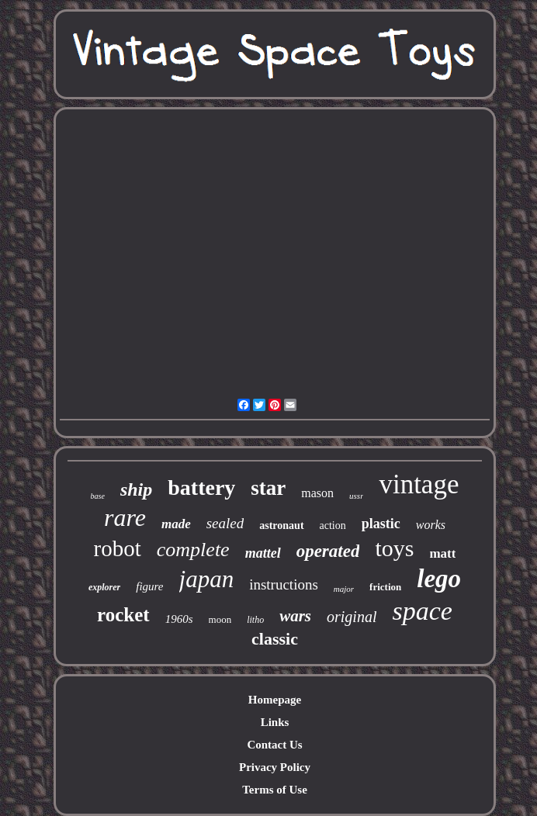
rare (125, 517)
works (430, 524)
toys (394, 548)
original (351, 616)
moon (220, 619)
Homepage (274, 699)
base (98, 496)
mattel (263, 553)
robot (117, 548)
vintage (419, 484)
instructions (283, 584)
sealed (225, 523)
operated (328, 551)
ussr (356, 495)
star (268, 488)
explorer (104, 587)
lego (439, 579)
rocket (123, 614)
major (344, 588)
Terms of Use (274, 789)
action (333, 525)
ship (136, 489)
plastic (381, 523)
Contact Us (274, 744)
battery (201, 487)
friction (385, 587)
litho (255, 619)
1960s (179, 619)
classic (274, 638)
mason (317, 493)
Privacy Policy (274, 767)
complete (193, 549)
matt (442, 553)
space (422, 610)
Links (275, 722)
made (176, 524)
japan (206, 579)
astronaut (281, 525)
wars (295, 616)
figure (149, 586)
